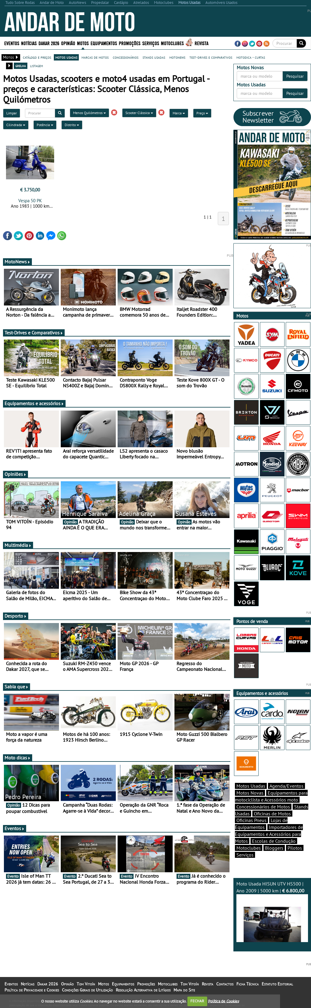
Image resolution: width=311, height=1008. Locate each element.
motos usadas (66, 57)
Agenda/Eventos (286, 786)
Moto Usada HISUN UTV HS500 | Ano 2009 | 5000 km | (272, 911)
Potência (45, 125)
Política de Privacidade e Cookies (32, 990)
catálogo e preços (37, 57)
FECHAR (197, 1000)
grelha (20, 65)
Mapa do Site (184, 990)
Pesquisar (295, 76)
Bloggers (274, 848)
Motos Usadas (250, 786)
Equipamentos (104, 43)
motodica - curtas (250, 57)
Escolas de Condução (274, 841)
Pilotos (295, 848)
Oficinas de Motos (272, 814)
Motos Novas (249, 793)
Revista (201, 43)
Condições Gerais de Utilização (87, 990)
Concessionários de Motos (263, 807)
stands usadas (154, 57)
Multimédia (18, 545)
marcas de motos (95, 57)
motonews (177, 57)
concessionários (125, 57)
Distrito (72, 125)
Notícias (29, 43)
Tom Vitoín (86, 984)
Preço (202, 113)
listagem (36, 65)
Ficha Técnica (247, 984)
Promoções (129, 43)
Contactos (224, 984)
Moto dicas (18, 758)
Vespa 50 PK (30, 200)
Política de (223, 1000)
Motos (83, 43)
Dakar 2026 (48, 43)
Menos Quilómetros (89, 112)
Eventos (11, 43)
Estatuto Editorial (277, 984)
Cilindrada (15, 125)
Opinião (68, 43)
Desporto (16, 616)
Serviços (150, 43)
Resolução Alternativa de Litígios (143, 990)
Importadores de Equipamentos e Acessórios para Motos (269, 834)
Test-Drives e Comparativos (34, 333)
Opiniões (15, 474)
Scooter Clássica (139, 112)
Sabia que (17, 687)
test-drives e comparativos (210, 57)
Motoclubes (172, 43)
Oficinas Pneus (251, 820)
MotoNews (17, 262)
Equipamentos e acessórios (34, 403)
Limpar (11, 113)
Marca (179, 113)
